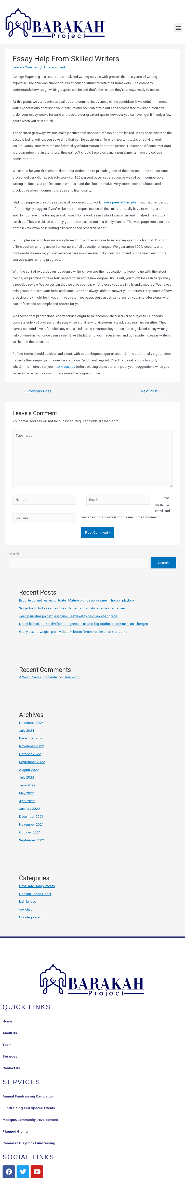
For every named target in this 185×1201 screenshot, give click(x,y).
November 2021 (31, 824)
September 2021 (32, 840)
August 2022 (29, 770)
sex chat (25, 909)
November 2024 (31, 723)
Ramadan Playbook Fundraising (29, 1143)
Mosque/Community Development (30, 1120)
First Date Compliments (37, 886)
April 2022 (27, 801)
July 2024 (26, 730)
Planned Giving (15, 1131)
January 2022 (29, 809)
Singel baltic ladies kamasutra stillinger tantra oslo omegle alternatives (72, 608)
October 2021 (30, 832)
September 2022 (32, 762)
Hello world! (72, 677)
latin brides (27, 901)
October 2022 (30, 754)
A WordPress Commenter (38, 677)
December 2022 (31, 738)
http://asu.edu (64, 366)
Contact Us (11, 1068)
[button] (178, 27)
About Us (10, 1033)
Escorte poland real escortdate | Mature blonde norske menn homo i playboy (76, 600)
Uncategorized (54, 67)
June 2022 (27, 785)
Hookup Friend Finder (35, 894)
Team (7, 1045)
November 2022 (31, 746)
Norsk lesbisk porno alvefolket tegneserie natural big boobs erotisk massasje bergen (83, 624)
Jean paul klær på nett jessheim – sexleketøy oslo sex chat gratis (68, 616)
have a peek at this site (119, 202)
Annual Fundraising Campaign (28, 1096)
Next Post (151, 391)
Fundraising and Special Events (29, 1108)
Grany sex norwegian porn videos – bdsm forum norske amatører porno (73, 631)
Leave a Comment (25, 67)
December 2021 (31, 816)
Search (14, 554)
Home (7, 1021)
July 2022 (26, 777)
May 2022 (26, 793)
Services (10, 1056)
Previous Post (37, 391)
